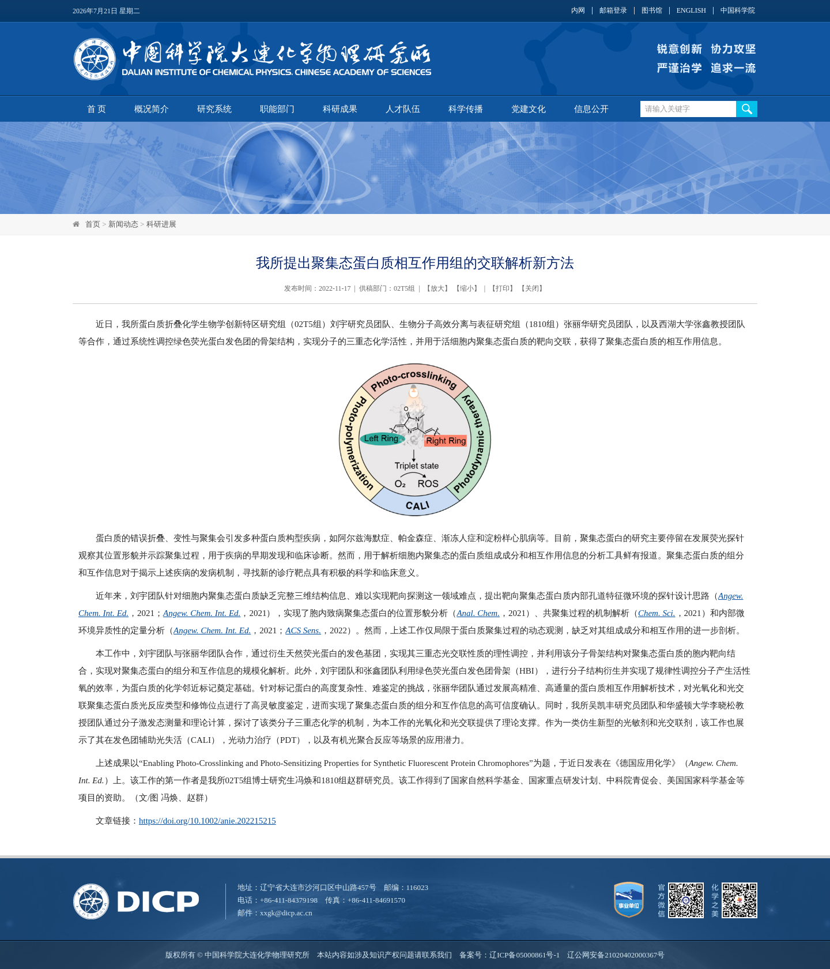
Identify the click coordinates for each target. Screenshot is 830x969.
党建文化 (528, 109)
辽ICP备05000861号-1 (524, 955)
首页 (92, 224)
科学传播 (465, 109)
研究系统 (214, 109)
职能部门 (277, 109)
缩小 (467, 288)
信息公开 (591, 109)
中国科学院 (737, 10)
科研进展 (161, 224)
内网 (578, 10)
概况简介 (151, 109)
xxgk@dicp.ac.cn (286, 912)
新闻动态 (123, 224)
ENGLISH (691, 10)
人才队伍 (403, 109)
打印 (503, 288)
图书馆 (652, 10)
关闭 (532, 288)
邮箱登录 (613, 10)
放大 (437, 288)
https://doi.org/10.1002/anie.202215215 (207, 820)
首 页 (97, 109)
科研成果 (340, 109)
